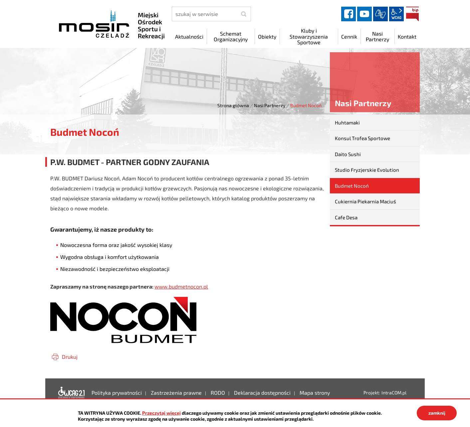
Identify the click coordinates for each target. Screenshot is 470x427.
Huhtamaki (347, 122)
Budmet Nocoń (352, 186)
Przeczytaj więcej (161, 413)
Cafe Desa (346, 217)
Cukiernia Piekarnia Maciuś (365, 201)
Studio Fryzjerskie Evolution (367, 170)
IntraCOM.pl (393, 392)
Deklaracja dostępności (71, 392)
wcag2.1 (396, 14)
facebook (348, 14)
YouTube (364, 14)
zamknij (436, 413)
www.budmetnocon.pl (181, 286)
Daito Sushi (348, 154)
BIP (412, 14)
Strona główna (233, 105)
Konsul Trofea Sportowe (362, 138)
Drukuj (70, 356)
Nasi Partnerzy (269, 105)
